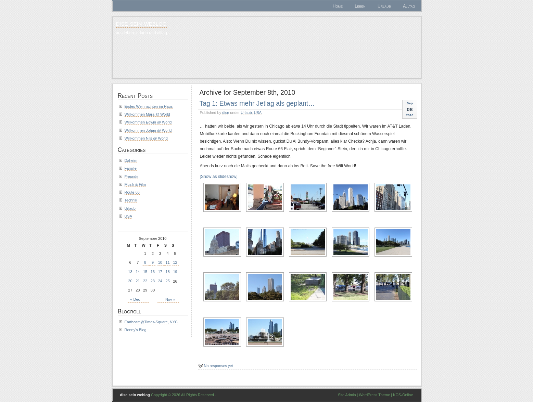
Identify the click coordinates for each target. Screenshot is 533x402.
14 (138, 272)
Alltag (409, 6)
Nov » (170, 299)
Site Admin (347, 395)
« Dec (135, 299)
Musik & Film (135, 184)
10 (160, 262)
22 (145, 281)
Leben (360, 6)
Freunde (132, 176)
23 (153, 281)
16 (153, 272)
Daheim (131, 160)
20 (130, 281)
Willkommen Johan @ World (148, 130)
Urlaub (384, 6)
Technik (131, 200)
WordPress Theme (374, 395)
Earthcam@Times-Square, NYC (151, 322)
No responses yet (218, 366)
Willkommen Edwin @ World (148, 122)
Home (338, 6)
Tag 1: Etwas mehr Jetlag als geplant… (257, 103)
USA (258, 113)
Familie (131, 168)
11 (168, 262)
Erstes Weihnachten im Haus (149, 106)
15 (145, 272)
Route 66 (132, 192)
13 (130, 272)
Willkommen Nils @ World (146, 138)
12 (175, 262)
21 (138, 281)
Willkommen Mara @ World (147, 114)
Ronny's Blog (136, 330)
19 (175, 272)
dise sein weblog (141, 23)
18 (168, 272)
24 (160, 281)
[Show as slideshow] (219, 176)
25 (168, 281)
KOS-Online (403, 395)
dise (225, 113)
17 (160, 272)
